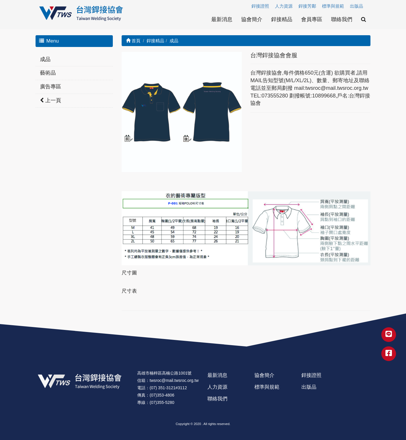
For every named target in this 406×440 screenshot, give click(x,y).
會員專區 (311, 19)
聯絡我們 (341, 19)
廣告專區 (50, 87)
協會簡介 (251, 19)
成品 (45, 59)
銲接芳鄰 (307, 6)
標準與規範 (333, 6)
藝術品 (48, 73)
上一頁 (50, 100)
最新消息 (221, 19)
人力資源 (284, 6)
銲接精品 (281, 19)
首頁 (133, 40)
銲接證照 (260, 6)
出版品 (356, 6)
